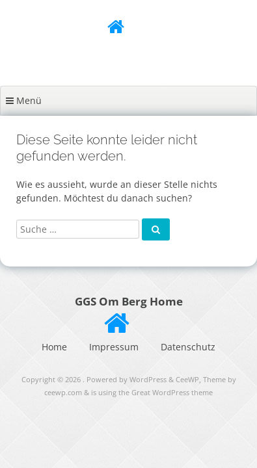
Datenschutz (188, 347)
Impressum (114, 347)
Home (54, 347)
